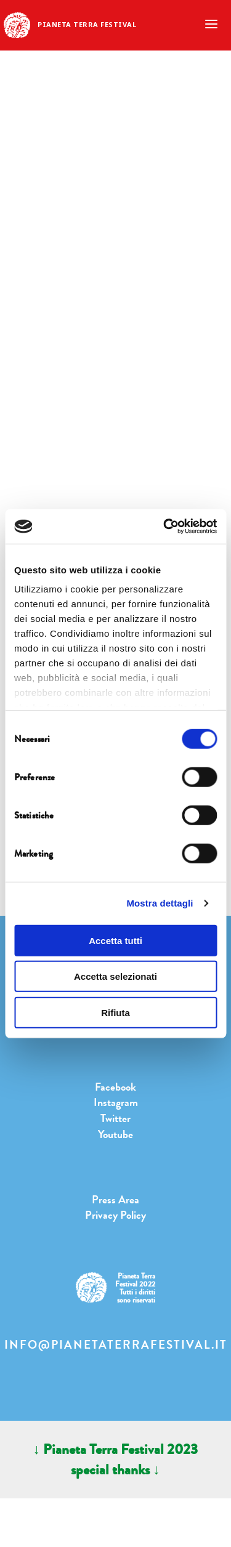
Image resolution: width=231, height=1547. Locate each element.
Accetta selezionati (115, 976)
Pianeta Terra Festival (87, 24)
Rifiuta (115, 1012)
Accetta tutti (115, 940)
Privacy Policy (115, 1215)
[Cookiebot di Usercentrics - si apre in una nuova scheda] (164, 527)
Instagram (116, 1102)
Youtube (115, 1134)
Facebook (115, 1087)
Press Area (115, 1200)
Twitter (115, 1118)
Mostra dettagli (159, 903)
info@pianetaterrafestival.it (115, 1345)
